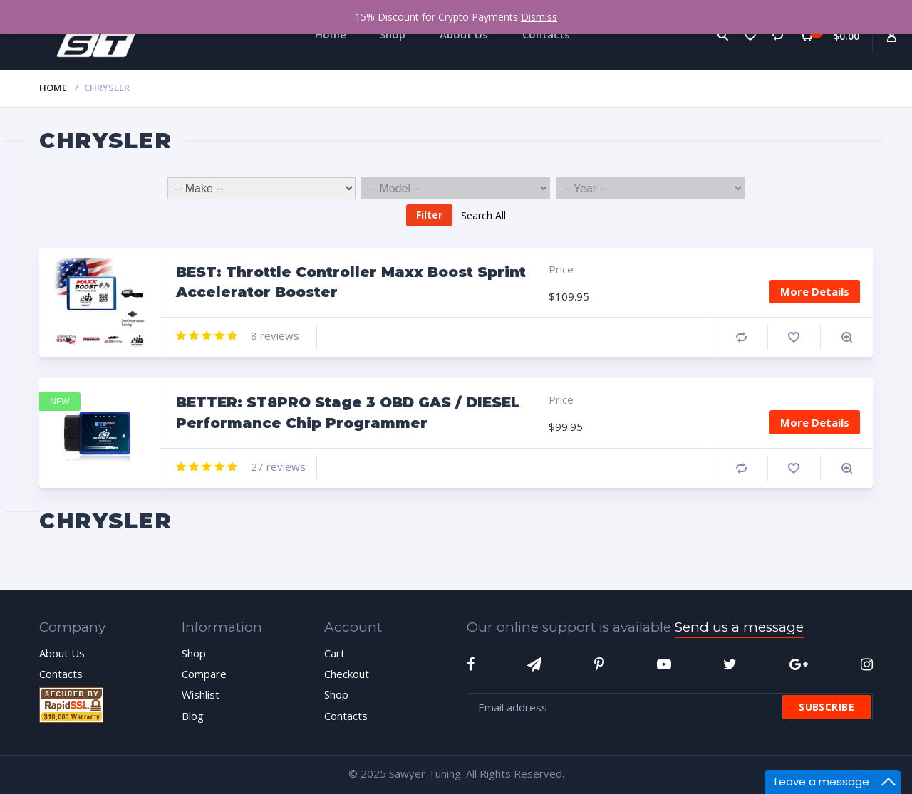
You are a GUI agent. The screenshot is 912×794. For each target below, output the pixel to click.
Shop (194, 653)
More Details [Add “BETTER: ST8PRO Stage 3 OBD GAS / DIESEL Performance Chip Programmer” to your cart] (814, 422)
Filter (429, 214)
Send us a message (739, 627)
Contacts (61, 674)
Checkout (346, 674)
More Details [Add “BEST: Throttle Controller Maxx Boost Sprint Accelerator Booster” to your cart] (814, 291)
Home (53, 87)
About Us (62, 653)
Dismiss (539, 16)
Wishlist (200, 694)
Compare (741, 337)
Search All (483, 214)
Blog (193, 716)
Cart (334, 653)
